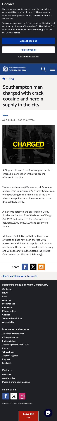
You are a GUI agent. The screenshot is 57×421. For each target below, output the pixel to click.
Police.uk (6, 375)
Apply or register (10, 356)
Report (5, 348)
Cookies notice (13, 33)
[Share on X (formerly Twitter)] (33, 267)
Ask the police (8, 378)
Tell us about (8, 352)
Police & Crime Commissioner (16, 382)
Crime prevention (10, 337)
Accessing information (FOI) (15, 345)
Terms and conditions (12, 318)
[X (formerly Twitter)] (13, 396)
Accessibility (8, 322)
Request (6, 359)
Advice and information (13, 334)
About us (6, 300)
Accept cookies (28, 41)
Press (4, 296)
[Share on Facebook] (25, 267)
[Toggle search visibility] (43, 69)
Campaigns (7, 307)
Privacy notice (9, 311)
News (11, 79)
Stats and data (9, 341)
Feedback (6, 363)
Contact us (7, 289)
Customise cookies (28, 56)
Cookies (6, 315)
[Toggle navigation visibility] (52, 69)
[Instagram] (22, 396)
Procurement (8, 304)
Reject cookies (28, 50)
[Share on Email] (41, 267)
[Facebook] (5, 396)
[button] (48, 413)
